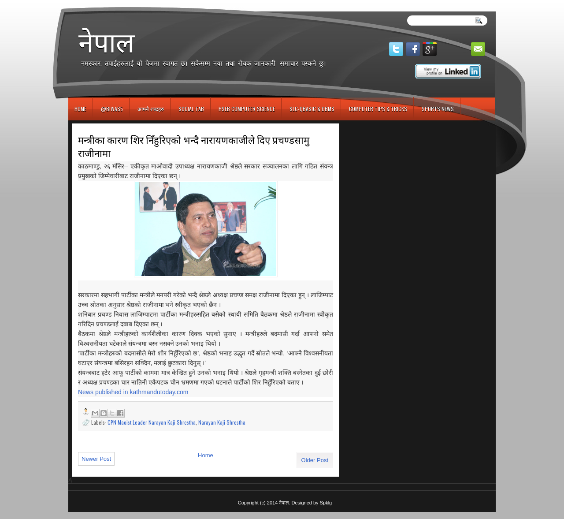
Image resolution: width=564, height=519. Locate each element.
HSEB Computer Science (247, 108)
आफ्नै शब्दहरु (150, 108)
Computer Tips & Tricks (378, 108)
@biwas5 (112, 108)
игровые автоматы (107, 3)
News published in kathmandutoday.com (133, 392)
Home (80, 108)
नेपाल (106, 42)
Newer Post (96, 459)
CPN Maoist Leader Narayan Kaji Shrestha (152, 422)
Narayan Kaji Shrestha (221, 422)
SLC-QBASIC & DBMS (311, 108)
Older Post (314, 460)
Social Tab (191, 108)
